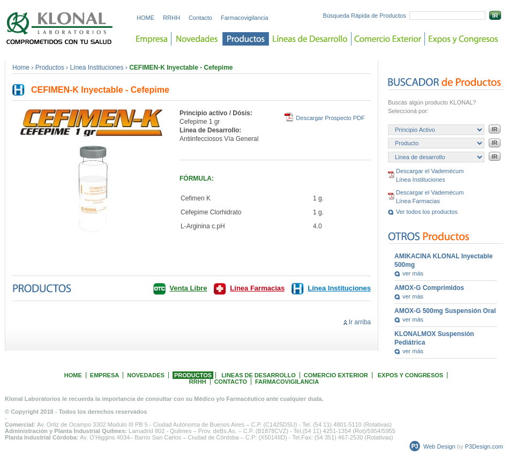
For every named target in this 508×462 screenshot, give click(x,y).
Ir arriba (360, 322)
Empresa (151, 39)
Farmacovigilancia (244, 17)
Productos (246, 39)
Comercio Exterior (388, 39)
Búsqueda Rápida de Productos (364, 15)
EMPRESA (104, 375)
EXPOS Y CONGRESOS (410, 375)
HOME (145, 17)
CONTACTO (230, 381)
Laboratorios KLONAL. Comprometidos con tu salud (60, 28)
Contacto (200, 17)
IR (495, 15)
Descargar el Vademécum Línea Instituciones (430, 175)
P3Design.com (484, 446)
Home (20, 67)
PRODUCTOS (193, 375)
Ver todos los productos (427, 211)
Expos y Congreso (463, 39)
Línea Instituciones (96, 67)
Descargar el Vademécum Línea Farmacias (430, 196)
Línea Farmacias (257, 288)
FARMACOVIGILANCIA (287, 381)
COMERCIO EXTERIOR (336, 375)
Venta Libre (188, 288)
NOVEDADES (146, 375)
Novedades (197, 39)
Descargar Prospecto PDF (330, 118)
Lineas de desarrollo (310, 39)
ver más (412, 273)
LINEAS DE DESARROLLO (258, 375)
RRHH (171, 17)
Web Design (439, 446)
